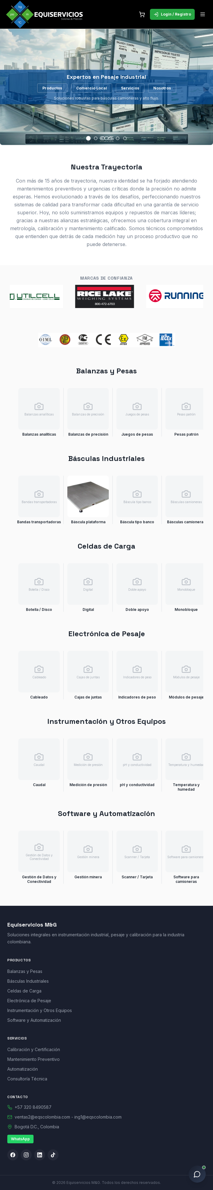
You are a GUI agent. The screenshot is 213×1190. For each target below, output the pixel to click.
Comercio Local (91, 87)
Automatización (22, 1069)
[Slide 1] (88, 138)
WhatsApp (20, 1139)
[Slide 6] (125, 138)
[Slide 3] (103, 138)
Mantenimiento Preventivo (33, 1059)
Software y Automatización (34, 1020)
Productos (52, 87)
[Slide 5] (117, 138)
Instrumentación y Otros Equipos (39, 1010)
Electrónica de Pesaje (29, 1000)
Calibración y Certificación (33, 1049)
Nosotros (162, 87)
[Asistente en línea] (197, 1174)
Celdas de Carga (24, 990)
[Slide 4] (110, 138)
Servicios (130, 87)
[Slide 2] (96, 138)
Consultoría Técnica (27, 1078)
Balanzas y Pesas (24, 971)
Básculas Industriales (28, 981)
